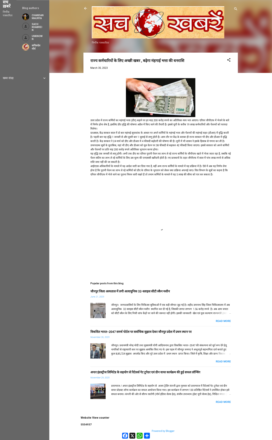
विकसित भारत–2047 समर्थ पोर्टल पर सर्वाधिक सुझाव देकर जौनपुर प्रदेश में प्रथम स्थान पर (141, 332)
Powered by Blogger (161, 431)
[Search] (236, 9)
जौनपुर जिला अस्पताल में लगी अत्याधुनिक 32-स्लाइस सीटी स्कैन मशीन (130, 291)
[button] (229, 60)
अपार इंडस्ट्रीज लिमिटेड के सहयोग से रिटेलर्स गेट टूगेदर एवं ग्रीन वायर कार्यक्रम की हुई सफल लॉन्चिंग (145, 372)
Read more (223, 321)
